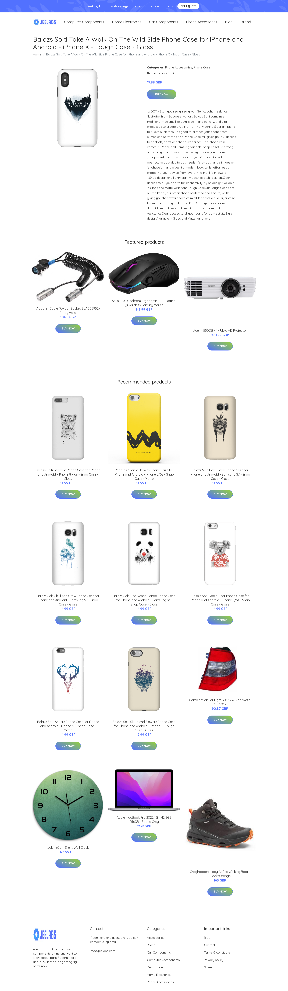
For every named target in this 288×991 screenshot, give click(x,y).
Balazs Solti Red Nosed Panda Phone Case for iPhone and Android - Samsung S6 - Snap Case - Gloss (144, 604)
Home (37, 58)
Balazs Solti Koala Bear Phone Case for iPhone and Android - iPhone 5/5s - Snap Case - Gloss (220, 604)
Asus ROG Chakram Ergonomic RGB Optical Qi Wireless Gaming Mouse (144, 307)
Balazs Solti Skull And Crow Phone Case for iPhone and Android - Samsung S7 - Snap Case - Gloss (68, 604)
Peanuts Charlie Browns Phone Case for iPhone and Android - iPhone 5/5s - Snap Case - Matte (144, 478)
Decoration (155, 971)
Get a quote (188, 6)
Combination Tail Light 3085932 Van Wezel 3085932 (220, 706)
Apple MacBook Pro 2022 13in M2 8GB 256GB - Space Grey (144, 823)
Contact (209, 949)
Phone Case (202, 71)
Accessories (155, 942)
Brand (246, 24)
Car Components (163, 24)
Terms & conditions (217, 956)
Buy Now (161, 98)
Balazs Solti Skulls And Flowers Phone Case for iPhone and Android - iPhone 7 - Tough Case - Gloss (144, 730)
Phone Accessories (201, 24)
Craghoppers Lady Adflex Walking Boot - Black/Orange (220, 878)
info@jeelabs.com (102, 955)
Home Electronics (126, 24)
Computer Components (84, 24)
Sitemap (209, 971)
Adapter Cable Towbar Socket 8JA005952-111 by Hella (68, 314)
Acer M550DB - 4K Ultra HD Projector (220, 334)
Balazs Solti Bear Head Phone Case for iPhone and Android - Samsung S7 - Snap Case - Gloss (220, 478)
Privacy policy (213, 964)
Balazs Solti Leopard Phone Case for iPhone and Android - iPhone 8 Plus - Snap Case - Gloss (68, 478)
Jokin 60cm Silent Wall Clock (68, 851)
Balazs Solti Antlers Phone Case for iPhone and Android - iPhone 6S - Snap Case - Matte (68, 730)
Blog (229, 24)
